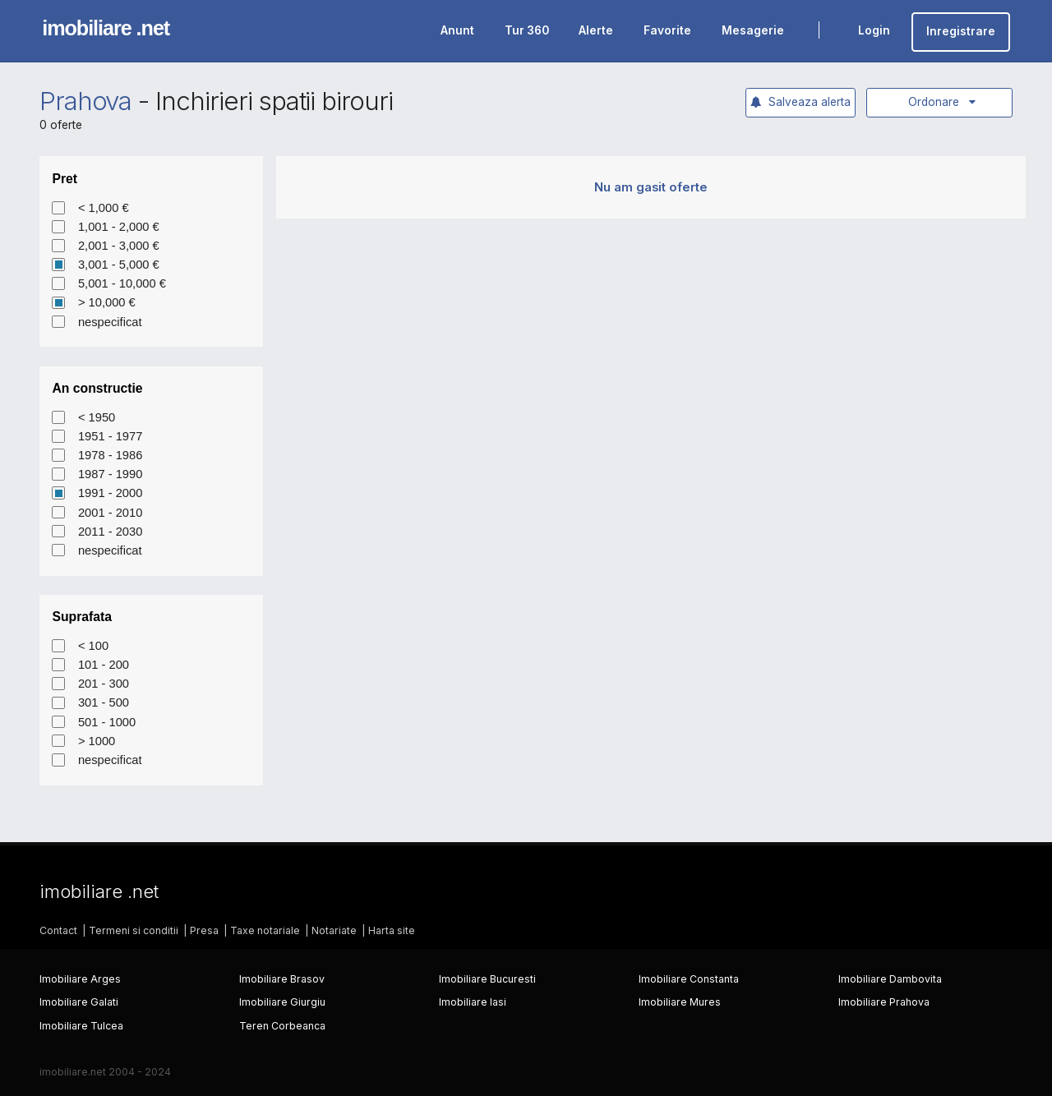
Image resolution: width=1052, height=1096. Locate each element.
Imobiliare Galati (78, 1002)
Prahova (85, 101)
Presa (204, 930)
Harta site (391, 930)
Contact (58, 930)
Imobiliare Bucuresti (487, 979)
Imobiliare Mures (680, 1002)
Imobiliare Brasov (282, 979)
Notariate (334, 930)
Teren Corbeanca (282, 1026)
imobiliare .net (105, 27)
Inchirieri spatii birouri (274, 101)
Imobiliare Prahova (884, 1002)
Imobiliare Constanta (689, 979)
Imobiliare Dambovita (890, 979)
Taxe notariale (265, 930)
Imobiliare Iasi (472, 1002)
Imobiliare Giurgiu (282, 1002)
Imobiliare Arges (80, 979)
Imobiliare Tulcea (81, 1026)
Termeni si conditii (133, 930)
